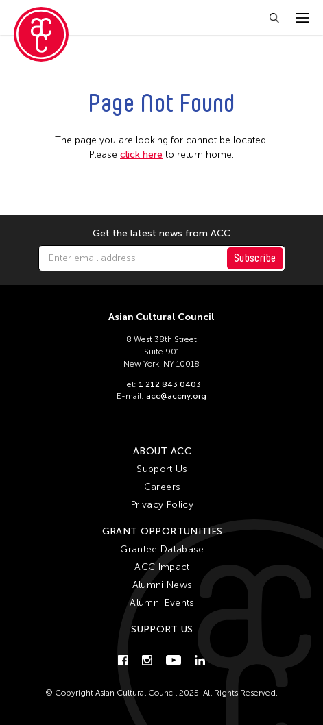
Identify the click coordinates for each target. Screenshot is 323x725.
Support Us (162, 469)
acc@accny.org (176, 396)
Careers (162, 487)
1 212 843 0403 (170, 384)
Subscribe (255, 258)
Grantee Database (162, 549)
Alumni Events (162, 603)
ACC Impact (162, 567)
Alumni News (162, 585)
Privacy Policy (162, 505)
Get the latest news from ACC (161, 233)
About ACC (162, 451)
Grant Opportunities (162, 531)
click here (141, 154)
